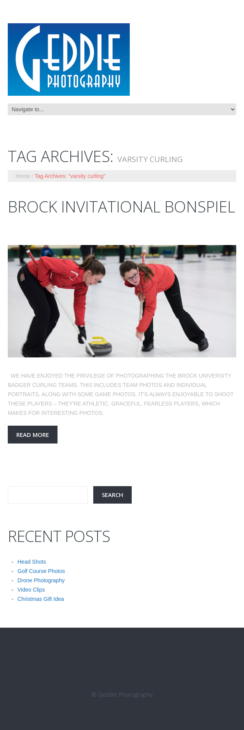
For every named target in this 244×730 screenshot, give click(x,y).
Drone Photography (40, 580)
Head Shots (31, 562)
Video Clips (31, 590)
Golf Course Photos (41, 571)
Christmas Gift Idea (40, 599)
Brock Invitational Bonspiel (121, 206)
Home (23, 176)
